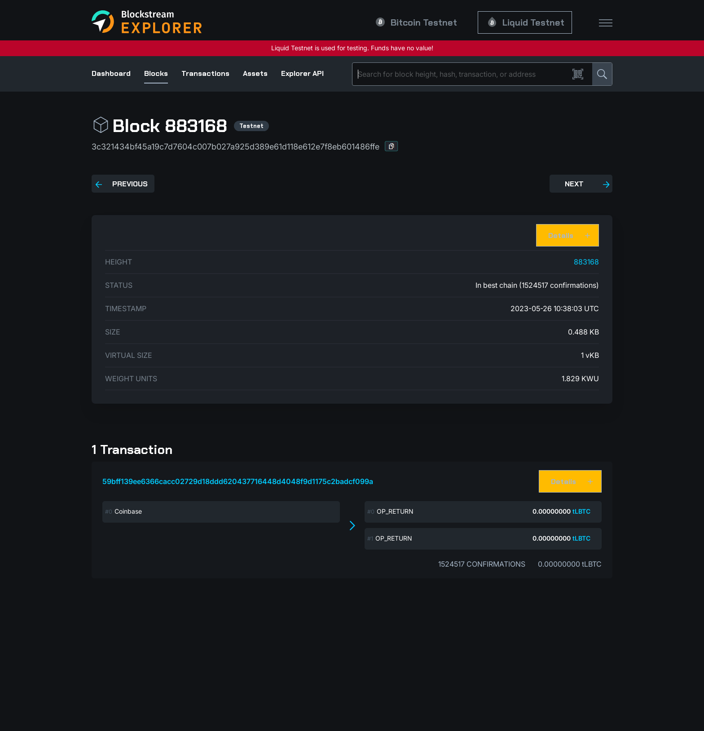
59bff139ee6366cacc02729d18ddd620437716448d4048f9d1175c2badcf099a (237, 481)
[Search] (462, 74)
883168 (586, 261)
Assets (255, 73)
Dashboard (111, 73)
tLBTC (581, 511)
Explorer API (302, 73)
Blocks (156, 73)
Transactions (205, 73)
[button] (391, 146)
